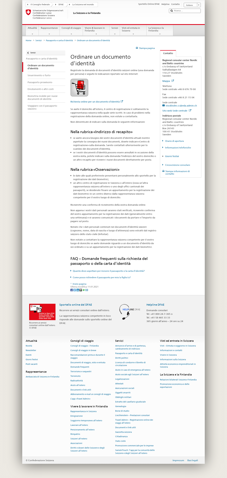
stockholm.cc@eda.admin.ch (181, 105)
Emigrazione (76, 416)
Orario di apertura (174, 141)
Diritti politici (121, 358)
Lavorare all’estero (79, 425)
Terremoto (75, 376)
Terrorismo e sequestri (80, 371)
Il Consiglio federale (40, 4)
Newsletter (31, 350)
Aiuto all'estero (77, 385)
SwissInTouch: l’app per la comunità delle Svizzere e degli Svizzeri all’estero (135, 451)
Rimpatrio (75, 434)
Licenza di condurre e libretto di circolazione (130, 364)
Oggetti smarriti (123, 393)
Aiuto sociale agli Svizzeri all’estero (132, 374)
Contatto (166, 53)
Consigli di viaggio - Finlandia (84, 346)
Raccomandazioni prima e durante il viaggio (87, 356)
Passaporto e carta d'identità (59, 40)
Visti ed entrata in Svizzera (133, 31)
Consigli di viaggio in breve (83, 350)
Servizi (115, 31)
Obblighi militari (123, 397)
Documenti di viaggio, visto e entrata (87, 362)
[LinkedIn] (77, 289)
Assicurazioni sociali (124, 388)
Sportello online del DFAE (75, 304)
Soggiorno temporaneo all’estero (86, 420)
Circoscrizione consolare (177, 165)
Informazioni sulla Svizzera (173, 359)
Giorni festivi (172, 156)
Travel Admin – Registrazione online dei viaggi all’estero (134, 421)
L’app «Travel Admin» (80, 399)
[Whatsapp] (83, 289)
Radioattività (76, 380)
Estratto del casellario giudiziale (130, 402)
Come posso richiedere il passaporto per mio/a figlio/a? (102, 277)
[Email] (86, 289)
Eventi (29, 355)
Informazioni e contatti (171, 350)
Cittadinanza (121, 436)
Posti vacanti (32, 364)
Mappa (168, 80)
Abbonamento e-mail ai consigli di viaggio (90, 394)
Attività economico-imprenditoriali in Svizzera (178, 365)
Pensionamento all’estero (82, 429)
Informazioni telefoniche (178, 147)
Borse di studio (122, 411)
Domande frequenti (79, 367)
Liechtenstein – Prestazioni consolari (132, 415)
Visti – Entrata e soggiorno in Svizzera (178, 346)
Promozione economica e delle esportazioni (174, 385)
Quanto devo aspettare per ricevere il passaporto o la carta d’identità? (109, 271)
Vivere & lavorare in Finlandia (96, 31)
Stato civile (120, 441)
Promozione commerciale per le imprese (134, 445)
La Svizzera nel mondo (83, 4)
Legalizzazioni (122, 379)
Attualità (32, 31)
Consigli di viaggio (71, 31)
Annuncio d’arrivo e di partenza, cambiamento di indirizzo (130, 347)
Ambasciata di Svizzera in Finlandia (42, 376)
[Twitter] (74, 289)
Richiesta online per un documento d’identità (96, 101)
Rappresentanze (49, 31)
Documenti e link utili (80, 390)
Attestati (119, 383)
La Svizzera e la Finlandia (160, 31)
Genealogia (120, 406)
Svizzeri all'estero (78, 438)
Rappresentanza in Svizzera (83, 411)
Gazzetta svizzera (123, 432)
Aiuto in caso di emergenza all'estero (132, 370)
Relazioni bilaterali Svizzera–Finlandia (178, 379)
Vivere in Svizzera (168, 355)
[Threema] (80, 289)
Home (28, 40)
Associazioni (76, 443)
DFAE (61, 4)
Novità (29, 346)
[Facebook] (71, 289)
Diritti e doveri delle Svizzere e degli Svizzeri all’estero (87, 449)
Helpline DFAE (155, 304)
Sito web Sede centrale (176, 110)
